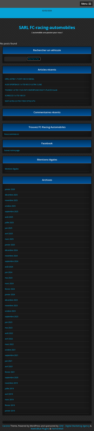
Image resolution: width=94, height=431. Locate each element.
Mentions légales (12, 169)
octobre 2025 (10, 206)
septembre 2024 (11, 261)
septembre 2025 (11, 211)
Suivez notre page (12, 150)
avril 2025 (9, 233)
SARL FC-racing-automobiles (47, 27)
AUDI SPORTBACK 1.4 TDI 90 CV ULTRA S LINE (23, 84)
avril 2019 (9, 394)
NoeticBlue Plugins (40, 428)
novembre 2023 (11, 305)
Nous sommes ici (11, 134)
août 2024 (9, 267)
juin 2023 (8, 322)
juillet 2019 (9, 388)
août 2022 (9, 333)
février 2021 (10, 372)
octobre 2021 (10, 350)
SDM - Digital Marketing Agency (74, 426)
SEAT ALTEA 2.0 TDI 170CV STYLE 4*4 (20, 101)
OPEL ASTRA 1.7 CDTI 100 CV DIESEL (19, 79)
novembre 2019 (11, 383)
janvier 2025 (10, 245)
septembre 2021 (11, 355)
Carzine (6, 426)
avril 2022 (9, 339)
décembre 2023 (11, 300)
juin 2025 (8, 228)
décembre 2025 (11, 195)
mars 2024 (9, 283)
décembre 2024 (11, 250)
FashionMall (57, 428)
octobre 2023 (10, 311)
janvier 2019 (10, 411)
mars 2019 (9, 399)
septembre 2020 (11, 377)
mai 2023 (8, 328)
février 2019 (10, 405)
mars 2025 (9, 239)
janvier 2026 (10, 189)
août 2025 (9, 217)
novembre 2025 (11, 200)
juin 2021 (8, 361)
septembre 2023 (11, 316)
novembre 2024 (11, 256)
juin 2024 (8, 272)
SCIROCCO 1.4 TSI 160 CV (15, 95)
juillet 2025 (9, 222)
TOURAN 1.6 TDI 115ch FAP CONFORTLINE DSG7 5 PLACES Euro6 (31, 90)
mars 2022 (9, 344)
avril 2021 (9, 366)
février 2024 (10, 289)
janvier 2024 (10, 294)
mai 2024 (8, 278)
